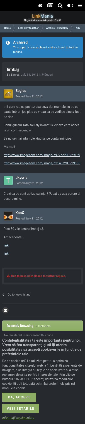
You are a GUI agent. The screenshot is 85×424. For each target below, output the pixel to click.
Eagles (15, 74)
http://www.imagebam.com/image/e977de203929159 (42, 155)
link (6, 245)
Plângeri (47, 74)
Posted (29, 96)
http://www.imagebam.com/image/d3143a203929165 (42, 163)
